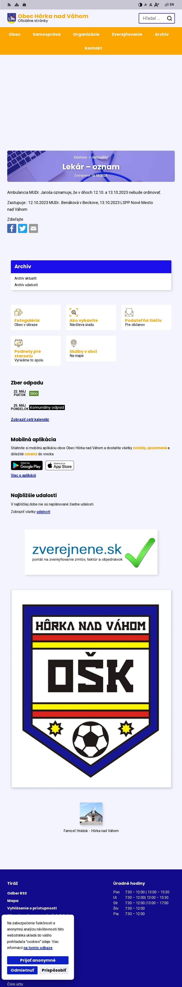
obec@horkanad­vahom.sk (29, 908)
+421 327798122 (21, 903)
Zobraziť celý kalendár (30, 330)
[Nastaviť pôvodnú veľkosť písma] (150, 4)
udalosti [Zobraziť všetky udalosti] (43, 423)
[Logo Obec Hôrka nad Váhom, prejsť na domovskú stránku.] (47, 18)
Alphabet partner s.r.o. (69, 962)
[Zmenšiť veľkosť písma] (145, 4)
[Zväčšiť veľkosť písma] (156, 4)
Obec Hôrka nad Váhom (61, 969)
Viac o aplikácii (23, 386)
